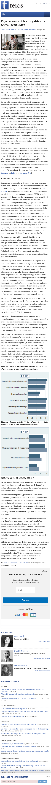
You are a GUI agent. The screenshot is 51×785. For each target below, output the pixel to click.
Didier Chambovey (6, 713)
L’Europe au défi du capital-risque (13, 716)
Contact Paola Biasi (43, 641)
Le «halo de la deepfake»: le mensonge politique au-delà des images (25, 729)
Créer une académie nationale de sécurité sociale (18, 746)
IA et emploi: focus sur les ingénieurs (14, 709)
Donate (25, 600)
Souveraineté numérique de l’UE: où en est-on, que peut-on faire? (24, 734)
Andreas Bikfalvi (41, 699)
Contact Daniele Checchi (42, 658)
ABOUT (38, 3)
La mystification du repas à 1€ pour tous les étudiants (19, 761)
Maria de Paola (30, 30)
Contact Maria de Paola (42, 671)
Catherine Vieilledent (7, 735)
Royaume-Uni (25, 173)
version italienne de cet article (16, 563)
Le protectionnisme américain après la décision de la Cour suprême (24, 711)
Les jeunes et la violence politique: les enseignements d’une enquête (25, 751)
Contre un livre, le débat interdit (12, 744)
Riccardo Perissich (42, 724)
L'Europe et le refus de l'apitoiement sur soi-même (18, 724)
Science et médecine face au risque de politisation (18, 699)
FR (49, 3)
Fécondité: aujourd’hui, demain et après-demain (18, 694)
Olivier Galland (5, 753)
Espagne (4, 173)
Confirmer (42, 781)
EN (44, 3)
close (44, 571)
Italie (13, 173)
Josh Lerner (28, 716)
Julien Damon (39, 694)
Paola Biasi (5, 30)
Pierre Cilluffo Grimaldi (7, 731)
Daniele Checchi (16, 30)
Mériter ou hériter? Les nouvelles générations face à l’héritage (22, 770)
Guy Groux (26, 744)
